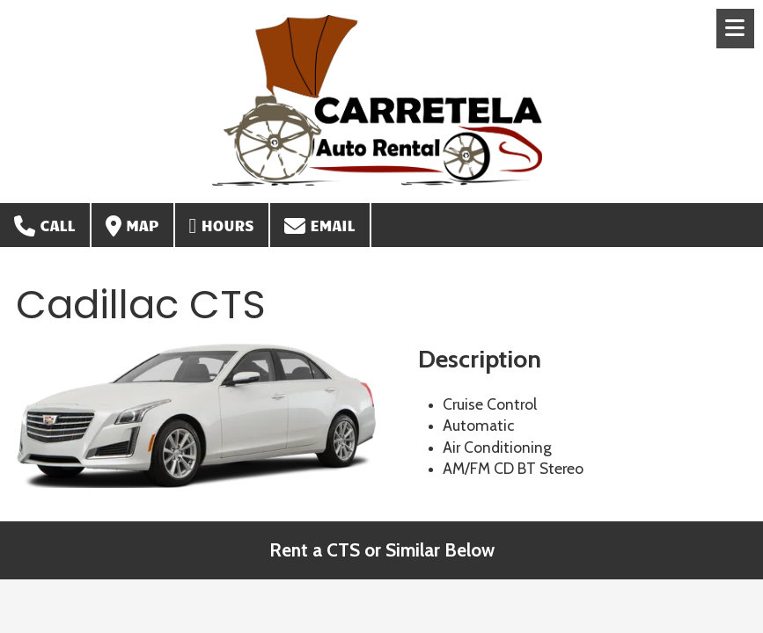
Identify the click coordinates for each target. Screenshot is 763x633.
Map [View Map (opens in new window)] (132, 225)
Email (320, 225)
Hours (221, 225)
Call (45, 225)
